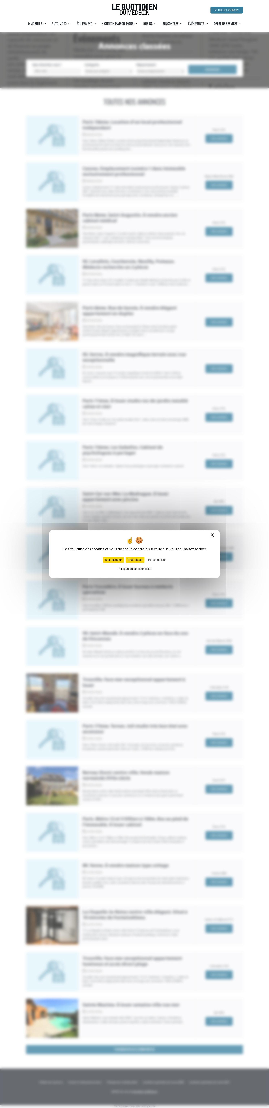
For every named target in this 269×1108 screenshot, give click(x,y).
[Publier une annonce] (226, 10)
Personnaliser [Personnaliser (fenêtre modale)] (157, 559)
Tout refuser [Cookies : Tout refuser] (135, 559)
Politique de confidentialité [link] (134, 568)
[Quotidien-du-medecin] (134, 5)
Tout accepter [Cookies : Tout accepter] (113, 559)
